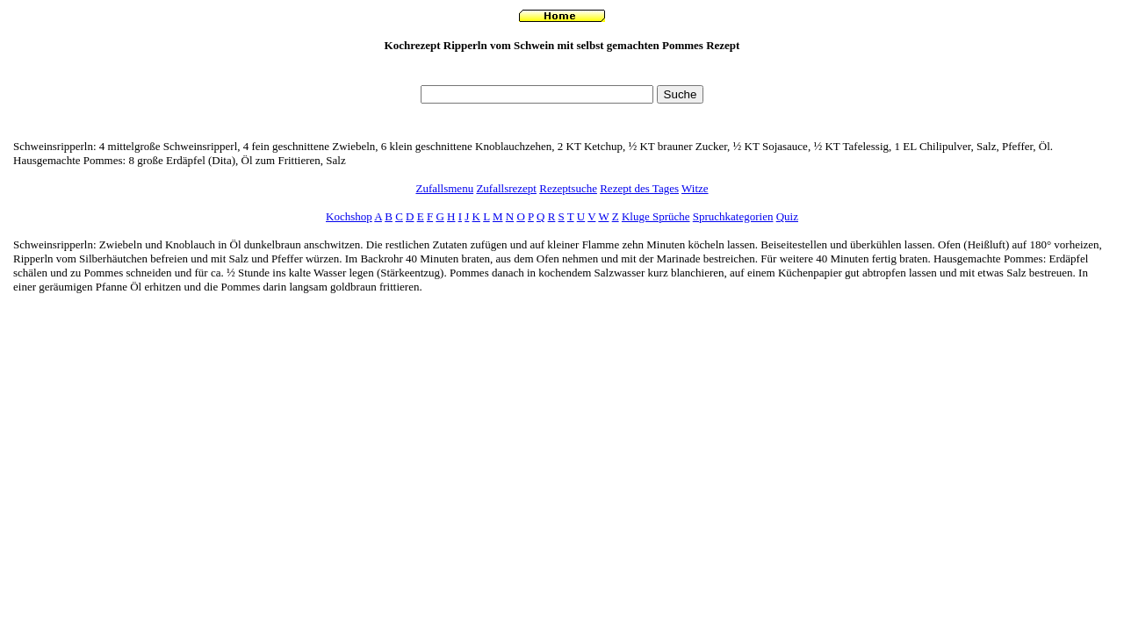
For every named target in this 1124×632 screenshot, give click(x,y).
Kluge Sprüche (656, 216)
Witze (695, 188)
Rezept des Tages (639, 188)
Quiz (787, 216)
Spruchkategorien (733, 216)
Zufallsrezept (506, 188)
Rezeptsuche (568, 188)
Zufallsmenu (444, 188)
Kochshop (349, 216)
